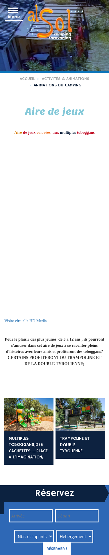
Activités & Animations (65, 78)
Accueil (27, 78)
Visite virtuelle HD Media (25, 321)
